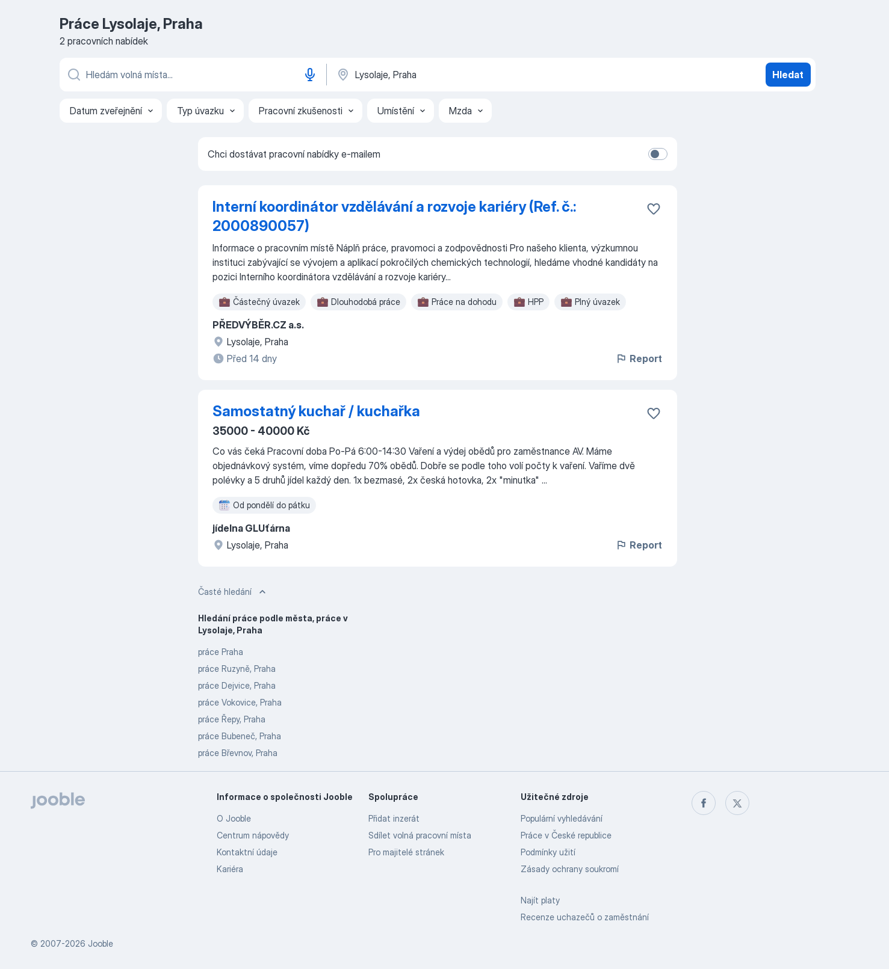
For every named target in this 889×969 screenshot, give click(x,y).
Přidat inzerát (394, 818)
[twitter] (737, 803)
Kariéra (230, 869)
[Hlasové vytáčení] (310, 75)
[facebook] (704, 803)
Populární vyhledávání (561, 818)
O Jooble (234, 818)
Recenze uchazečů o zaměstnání (585, 917)
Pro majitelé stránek (406, 852)
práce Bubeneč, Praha (239, 736)
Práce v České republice (566, 835)
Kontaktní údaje (247, 852)
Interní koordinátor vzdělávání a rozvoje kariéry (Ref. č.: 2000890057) (394, 216)
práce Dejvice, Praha (237, 685)
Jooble (100, 943)
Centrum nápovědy (253, 835)
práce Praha (220, 652)
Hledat (788, 75)
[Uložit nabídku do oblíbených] (653, 208)
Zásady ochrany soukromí (570, 869)
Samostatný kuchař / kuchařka (316, 411)
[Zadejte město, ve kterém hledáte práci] (461, 74)
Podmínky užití (548, 852)
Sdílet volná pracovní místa (419, 835)
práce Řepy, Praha (231, 719)
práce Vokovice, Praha (240, 702)
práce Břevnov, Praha (237, 753)
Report (638, 358)
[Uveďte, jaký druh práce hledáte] (192, 74)
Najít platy (540, 900)
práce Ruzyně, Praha (237, 668)
